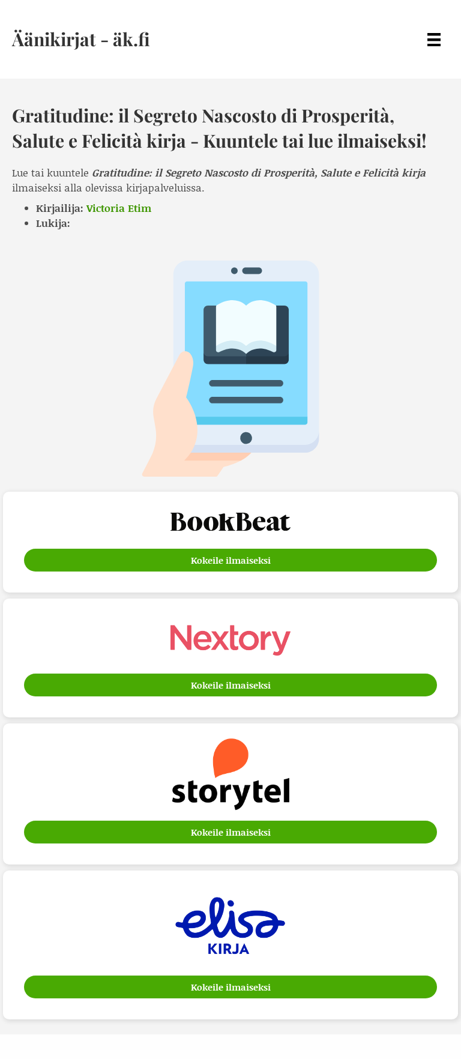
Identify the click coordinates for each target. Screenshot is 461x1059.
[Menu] (434, 39)
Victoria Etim (118, 208)
